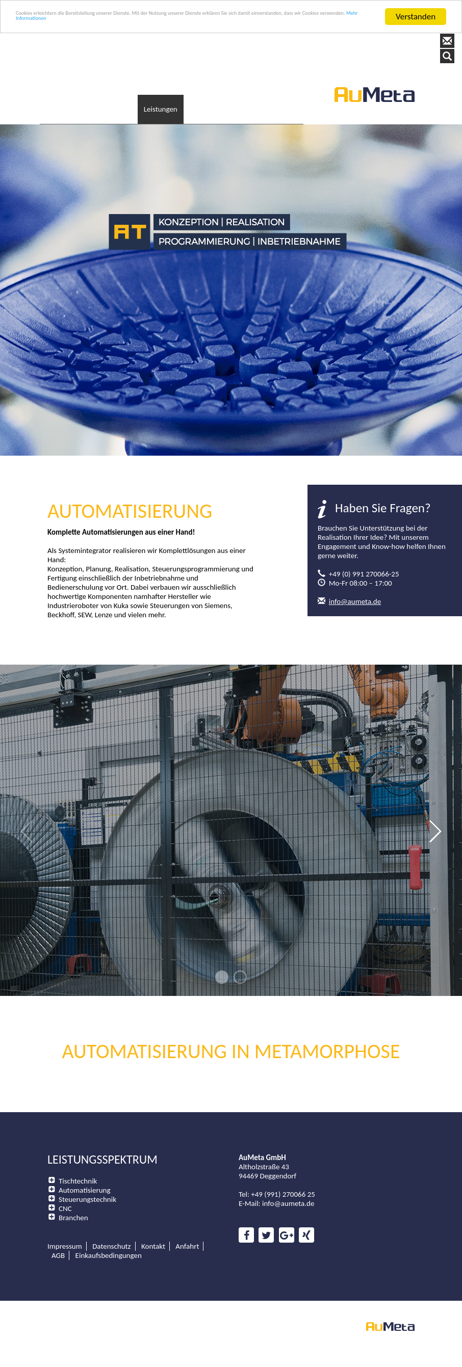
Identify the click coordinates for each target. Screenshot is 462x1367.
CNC (65, 1196)
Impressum (64, 1234)
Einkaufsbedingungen (108, 1243)
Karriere (262, 99)
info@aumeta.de (355, 589)
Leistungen (168, 99)
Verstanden (415, 16)
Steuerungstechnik (87, 1187)
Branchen (73, 1206)
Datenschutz (111, 1234)
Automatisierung (85, 1178)
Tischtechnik (78, 1169)
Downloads (217, 99)
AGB (58, 1243)
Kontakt (302, 99)
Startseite (62, 99)
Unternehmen (114, 99)
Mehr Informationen (248, 25)
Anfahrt (187, 1234)
